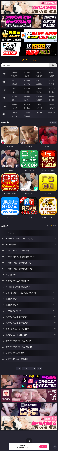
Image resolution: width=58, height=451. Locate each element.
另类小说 (27, 108)
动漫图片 (52, 97)
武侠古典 (52, 105)
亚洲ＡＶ (14, 80)
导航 (4, 114)
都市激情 (14, 105)
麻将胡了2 (14, 76)
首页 (18, 369)
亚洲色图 (27, 97)
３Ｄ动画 (52, 80)
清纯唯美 (27, 100)
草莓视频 (39, 113)
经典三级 (27, 92)
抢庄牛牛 (52, 76)
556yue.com (28, 60)
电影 (4, 90)
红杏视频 (14, 116)
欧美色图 (39, 97)
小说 (4, 106)
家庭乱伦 (27, 105)
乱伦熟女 (39, 92)
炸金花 (27, 76)
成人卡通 (39, 89)
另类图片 (52, 100)
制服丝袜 (14, 92)
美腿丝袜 (14, 100)
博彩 (4, 74)
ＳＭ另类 (52, 84)
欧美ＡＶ (39, 80)
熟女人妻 (14, 84)
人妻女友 (39, 105)
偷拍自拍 (27, 89)
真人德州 (27, 72)
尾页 (39, 369)
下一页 (33, 369)
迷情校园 (14, 108)
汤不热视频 (51, 113)
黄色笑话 (39, 108)
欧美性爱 (52, 89)
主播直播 (39, 84)
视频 (4, 82)
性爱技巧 (52, 108)
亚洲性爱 (14, 89)
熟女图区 (39, 100)
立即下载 (43, 446)
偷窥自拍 (14, 97)
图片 (4, 98)
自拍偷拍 (27, 80)
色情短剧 (27, 116)
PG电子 (14, 72)
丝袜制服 (27, 84)
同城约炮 (14, 113)
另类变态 (52, 92)
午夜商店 (27, 113)
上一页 (25, 369)
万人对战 (39, 72)
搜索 (53, 65)
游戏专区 (52, 72)
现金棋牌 (39, 76)
